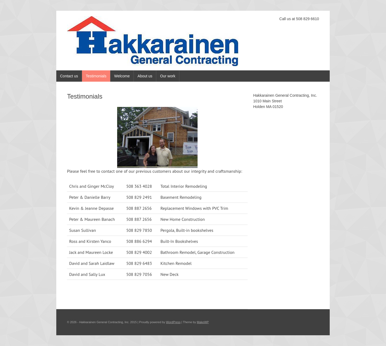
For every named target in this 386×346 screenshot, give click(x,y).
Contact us (69, 76)
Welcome (122, 76)
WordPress (173, 322)
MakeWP (203, 322)
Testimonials (96, 76)
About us (145, 76)
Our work (167, 76)
